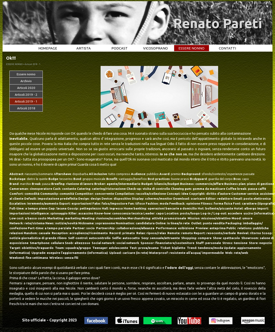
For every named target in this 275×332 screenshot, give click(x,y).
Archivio (26, 81)
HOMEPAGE (47, 48)
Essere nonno (26, 74)
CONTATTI (227, 48)
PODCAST (119, 48)
